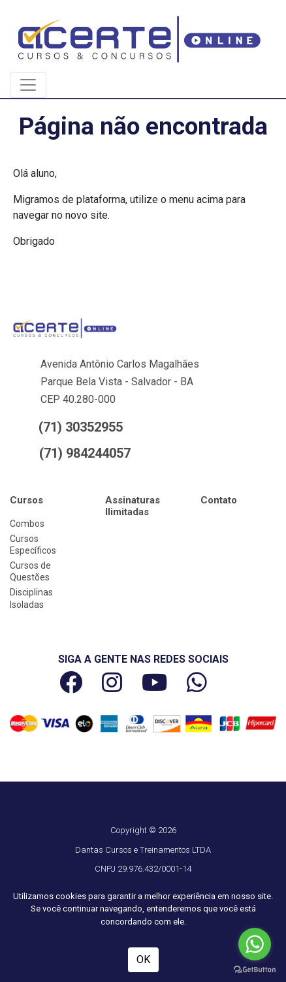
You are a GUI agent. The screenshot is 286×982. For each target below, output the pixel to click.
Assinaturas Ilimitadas (132, 506)
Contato (218, 500)
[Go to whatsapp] (254, 944)
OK (143, 959)
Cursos (26, 500)
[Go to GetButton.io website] (255, 969)
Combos (27, 523)
